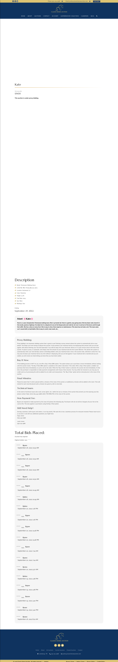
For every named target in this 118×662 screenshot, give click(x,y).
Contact (46, 16)
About (30, 16)
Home (23, 16)
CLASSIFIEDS (84, 16)
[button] (96, 16)
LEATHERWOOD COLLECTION (70, 16)
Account (55, 16)
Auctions (37, 16)
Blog (92, 16)
